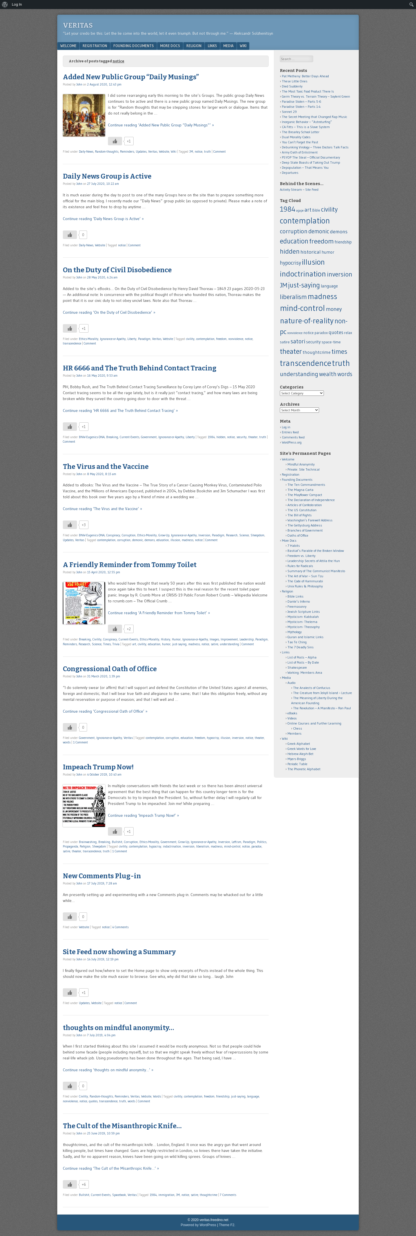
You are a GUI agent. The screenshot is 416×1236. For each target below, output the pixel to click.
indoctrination (172, 846)
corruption (123, 540)
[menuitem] (5, 4)
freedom (221, 339)
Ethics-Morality (88, 339)
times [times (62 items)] (339, 351)
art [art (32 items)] (307, 209)
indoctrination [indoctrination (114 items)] (303, 273)
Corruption (129, 535)
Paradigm (144, 339)
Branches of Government (305, 530)
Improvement (229, 639)
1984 (211, 437)
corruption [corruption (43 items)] (293, 231)
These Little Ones (294, 81)
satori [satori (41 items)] (298, 341)
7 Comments (228, 1195)
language (253, 1096)
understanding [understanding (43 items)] (299, 374)
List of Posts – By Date (303, 662)
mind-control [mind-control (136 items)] (302, 308)
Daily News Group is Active (107, 176)
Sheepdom (257, 535)
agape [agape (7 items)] (300, 210)
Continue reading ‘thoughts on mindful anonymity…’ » (108, 1069)
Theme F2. (227, 1225)
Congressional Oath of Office (110, 669)
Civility (96, 639)
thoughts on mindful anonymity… (118, 1028)
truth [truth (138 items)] (341, 363)
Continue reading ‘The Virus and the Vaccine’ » (102, 508)
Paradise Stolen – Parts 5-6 (301, 101)
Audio (291, 682)
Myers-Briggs (296, 759)
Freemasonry (296, 606)
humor (166, 644)
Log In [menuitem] (17, 4)
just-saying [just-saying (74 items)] (304, 284)
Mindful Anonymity (301, 464)
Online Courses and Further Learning (314, 723)
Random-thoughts (106, 151)
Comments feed (293, 437)
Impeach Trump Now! (98, 767)
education (162, 540)
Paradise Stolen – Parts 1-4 (301, 106)
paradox (256, 846)
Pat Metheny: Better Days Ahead (305, 76)
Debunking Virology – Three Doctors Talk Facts (315, 147)
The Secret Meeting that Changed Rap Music (314, 117)
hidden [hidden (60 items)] (290, 251)
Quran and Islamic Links (305, 637)
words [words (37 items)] (344, 373)
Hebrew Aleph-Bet (300, 754)
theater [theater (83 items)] (291, 351)
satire (214, 644)
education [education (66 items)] (294, 241)
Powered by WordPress (198, 1225)
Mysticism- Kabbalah (303, 616)
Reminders (127, 151)
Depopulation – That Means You (305, 167)
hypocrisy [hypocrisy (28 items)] (290, 263)
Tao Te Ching (297, 642)
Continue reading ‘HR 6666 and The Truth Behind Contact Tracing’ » (120, 410)
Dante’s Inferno (298, 601)
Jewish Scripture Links (303, 611)
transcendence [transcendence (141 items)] (305, 363)
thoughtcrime (208, 1195)
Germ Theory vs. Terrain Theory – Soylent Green (316, 96)
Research (232, 535)
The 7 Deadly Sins (300, 647)
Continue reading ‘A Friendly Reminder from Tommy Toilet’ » (159, 612)
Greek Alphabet (298, 743)
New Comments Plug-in (102, 876)
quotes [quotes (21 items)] (336, 332)
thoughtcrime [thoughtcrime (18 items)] (317, 352)
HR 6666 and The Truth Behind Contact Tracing (139, 368)
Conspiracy (113, 535)
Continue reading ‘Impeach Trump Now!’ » (143, 815)
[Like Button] (115, 141)
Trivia (116, 644)
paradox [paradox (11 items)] (321, 332)
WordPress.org (292, 442)
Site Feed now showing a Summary (119, 952)
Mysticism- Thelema (302, 622)
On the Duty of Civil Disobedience (117, 270)
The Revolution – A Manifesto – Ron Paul (322, 708)
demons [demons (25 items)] (339, 231)
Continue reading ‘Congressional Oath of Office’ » (105, 711)
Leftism (236, 842)
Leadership (247, 639)
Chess (297, 728)
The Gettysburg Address (304, 525)
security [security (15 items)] (313, 341)
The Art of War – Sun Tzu (305, 576)
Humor (176, 639)
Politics (261, 842)
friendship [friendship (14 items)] (343, 242)
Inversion (204, 535)
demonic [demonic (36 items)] (318, 231)
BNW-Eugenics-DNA (92, 437)
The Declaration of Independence (311, 500)
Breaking (112, 437)
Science (244, 535)
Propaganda (70, 846)
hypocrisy (213, 738)
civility (190, 339)
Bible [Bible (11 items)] (316, 210)
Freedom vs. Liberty (301, 556)
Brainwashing (88, 842)
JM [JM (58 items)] (283, 285)
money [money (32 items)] (334, 309)
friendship (222, 1096)
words (66, 742)
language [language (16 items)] (329, 286)
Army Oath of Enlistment (300, 152)
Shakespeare (297, 667)
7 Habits (293, 545)
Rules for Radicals (300, 566)
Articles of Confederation (304, 505)
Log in (286, 427)
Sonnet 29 (289, 111)
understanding (229, 644)
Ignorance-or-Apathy (113, 339)
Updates (141, 151)
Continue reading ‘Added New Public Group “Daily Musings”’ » (161, 125)
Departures (290, 172)
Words (157, 1096)
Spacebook (119, 1195)
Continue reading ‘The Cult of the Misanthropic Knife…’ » (111, 1168)
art (134, 644)
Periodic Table (297, 764)
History (165, 639)
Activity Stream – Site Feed (299, 189)
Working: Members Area (304, 672)
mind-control (232, 846)
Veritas (78, 25)
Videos (292, 718)
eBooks (292, 713)
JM (191, 151)
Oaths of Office (297, 535)
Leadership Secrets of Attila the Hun (313, 561)
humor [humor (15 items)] (328, 252)
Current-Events (129, 437)
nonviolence (235, 339)
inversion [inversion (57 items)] (339, 274)
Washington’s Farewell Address (310, 520)
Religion (194, 45)
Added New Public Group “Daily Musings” (131, 77)
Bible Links (295, 596)
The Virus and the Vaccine (106, 467)
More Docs (170, 45)
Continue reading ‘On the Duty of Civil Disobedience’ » (109, 312)
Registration (95, 45)
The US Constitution (302, 510)
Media (228, 45)
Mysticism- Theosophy (303, 627)
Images (214, 639)
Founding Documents (133, 45)
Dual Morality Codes (296, 137)
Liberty (131, 339)
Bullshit (117, 842)
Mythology (294, 632)
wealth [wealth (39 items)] (328, 374)
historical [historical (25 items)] (310, 252)
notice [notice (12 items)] (309, 332)
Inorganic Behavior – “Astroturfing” (307, 122)
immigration (166, 1195)
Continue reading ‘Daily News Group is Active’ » (103, 218)
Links (212, 45)
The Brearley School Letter (300, 132)
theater (253, 437)
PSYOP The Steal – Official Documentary (311, 157)
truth (207, 151)
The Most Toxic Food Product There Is (308, 91)
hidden (220, 437)
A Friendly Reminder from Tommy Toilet (129, 565)
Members (294, 733)
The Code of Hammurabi (305, 581)
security (241, 437)
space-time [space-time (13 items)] (331, 341)
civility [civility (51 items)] (329, 209)
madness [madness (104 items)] (322, 296)
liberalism (202, 846)
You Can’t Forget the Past (300, 142)
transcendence (72, 343)
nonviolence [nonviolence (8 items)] (295, 333)
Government (149, 437)
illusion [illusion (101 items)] (313, 262)
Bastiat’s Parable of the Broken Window (315, 550)
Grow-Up (163, 535)
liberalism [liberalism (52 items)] (293, 297)
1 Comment (80, 742)
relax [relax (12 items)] (348, 332)
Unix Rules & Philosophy (305, 586)
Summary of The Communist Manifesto (316, 571)
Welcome (68, 45)
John (79, 84)
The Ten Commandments (306, 484)
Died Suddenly (292, 86)
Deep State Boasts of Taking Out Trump (311, 162)
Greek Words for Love (301, 749)
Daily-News (86, 151)
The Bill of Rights (299, 515)
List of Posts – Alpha (302, 657)
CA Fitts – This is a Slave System (306, 127)
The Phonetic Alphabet (303, 769)
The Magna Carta (300, 490)
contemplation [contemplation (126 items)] (305, 221)
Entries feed (290, 432)
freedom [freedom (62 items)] (321, 241)
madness (187, 540)
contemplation (205, 339)
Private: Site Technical (303, 469)
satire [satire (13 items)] (285, 341)
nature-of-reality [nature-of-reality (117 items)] (307, 320)
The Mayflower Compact (304, 495)
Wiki (243, 45)
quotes (93, 1101)
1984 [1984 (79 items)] (287, 209)
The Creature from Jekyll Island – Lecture (322, 693)
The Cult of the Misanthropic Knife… (122, 1126)
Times (107, 644)
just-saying (179, 644)
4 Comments (120, 927)
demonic (137, 540)
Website (164, 151)
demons (150, 540)
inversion (238, 738)
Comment (219, 151)
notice (198, 151)
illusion (175, 540)
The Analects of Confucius (311, 688)
